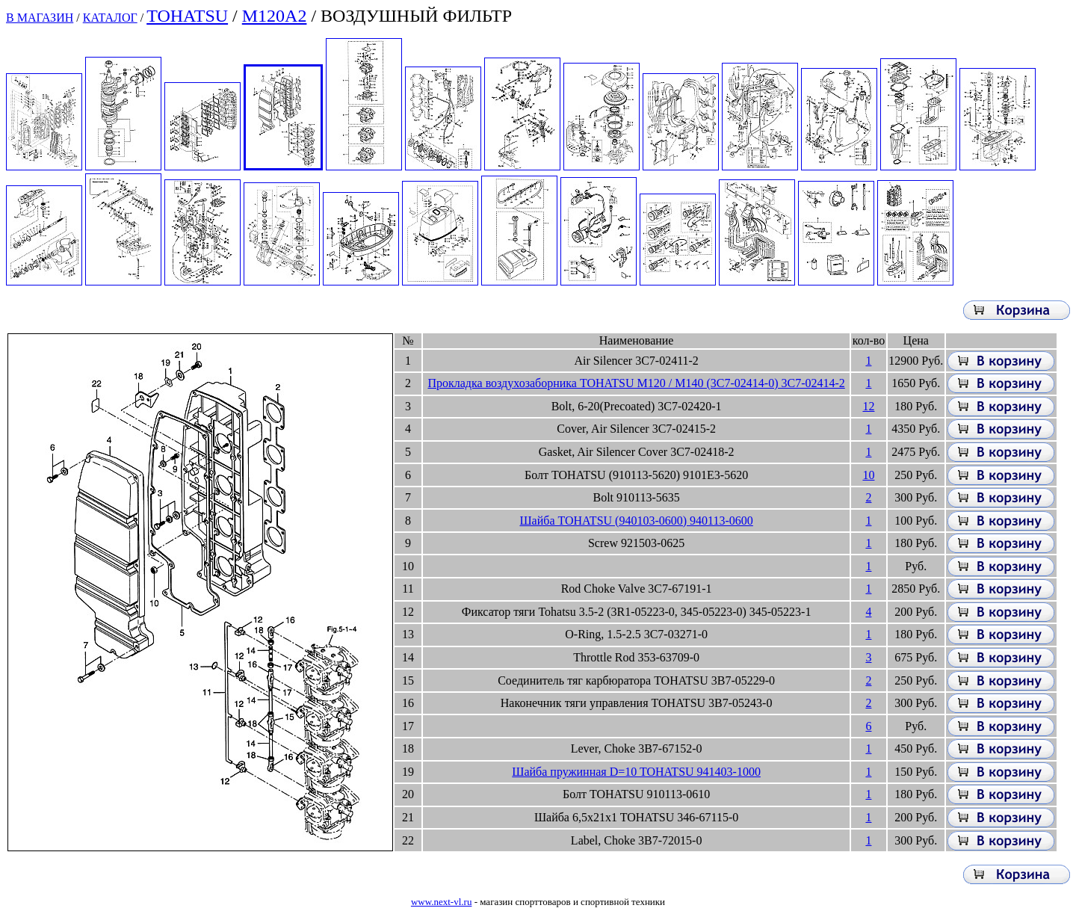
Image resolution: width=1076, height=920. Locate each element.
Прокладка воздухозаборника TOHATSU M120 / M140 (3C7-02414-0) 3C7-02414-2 (635, 383)
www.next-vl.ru (441, 901)
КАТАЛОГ (110, 17)
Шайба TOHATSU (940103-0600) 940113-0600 (635, 520)
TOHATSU (187, 15)
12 (868, 406)
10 (868, 475)
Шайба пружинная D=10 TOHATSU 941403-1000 (636, 771)
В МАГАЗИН (39, 17)
